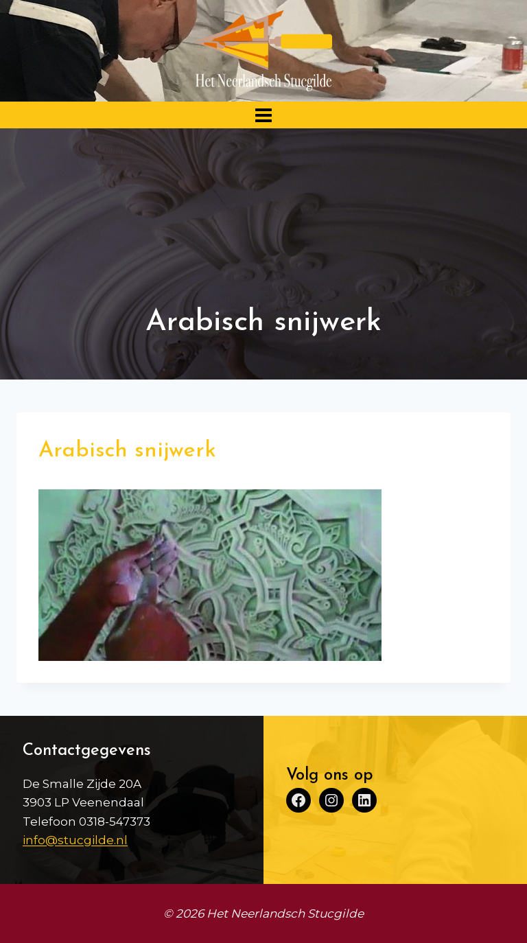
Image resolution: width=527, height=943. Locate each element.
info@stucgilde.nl (75, 840)
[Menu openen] (263, 115)
